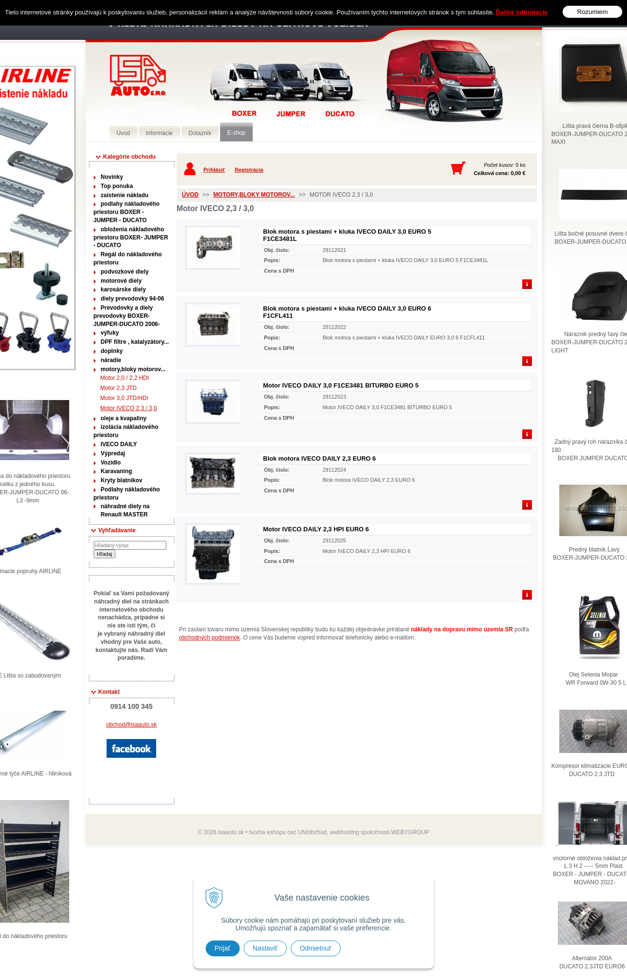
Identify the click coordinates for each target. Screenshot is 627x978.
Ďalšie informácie (522, 11)
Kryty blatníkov (122, 480)
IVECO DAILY (119, 444)
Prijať (223, 948)
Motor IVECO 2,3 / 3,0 (128, 408)
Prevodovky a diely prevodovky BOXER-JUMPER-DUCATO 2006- (127, 315)
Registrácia (249, 170)
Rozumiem (592, 11)
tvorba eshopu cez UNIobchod (288, 832)
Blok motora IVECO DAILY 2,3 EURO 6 (319, 458)
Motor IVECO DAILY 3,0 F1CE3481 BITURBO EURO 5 (341, 385)
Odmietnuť (316, 948)
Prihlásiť (214, 170)
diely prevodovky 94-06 (132, 298)
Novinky (112, 177)
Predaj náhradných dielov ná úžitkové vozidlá (138, 75)
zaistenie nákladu (124, 195)
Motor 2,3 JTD (118, 388)
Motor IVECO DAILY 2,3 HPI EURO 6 (316, 529)
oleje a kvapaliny (124, 418)
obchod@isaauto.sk (131, 724)
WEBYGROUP (410, 832)
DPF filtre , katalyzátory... (135, 342)
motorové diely (121, 280)
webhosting (344, 832)
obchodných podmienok (209, 637)
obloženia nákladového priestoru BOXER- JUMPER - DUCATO (131, 237)
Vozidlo (111, 462)
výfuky (110, 332)
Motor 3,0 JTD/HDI (124, 398)
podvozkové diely (125, 271)
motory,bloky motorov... (133, 369)
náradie (111, 360)
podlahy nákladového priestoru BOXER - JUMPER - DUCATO (127, 212)
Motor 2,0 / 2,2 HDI (124, 378)
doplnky (112, 351)
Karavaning (116, 471)
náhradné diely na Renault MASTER (125, 510)
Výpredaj (113, 453)
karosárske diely (123, 289)
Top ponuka (117, 186)
